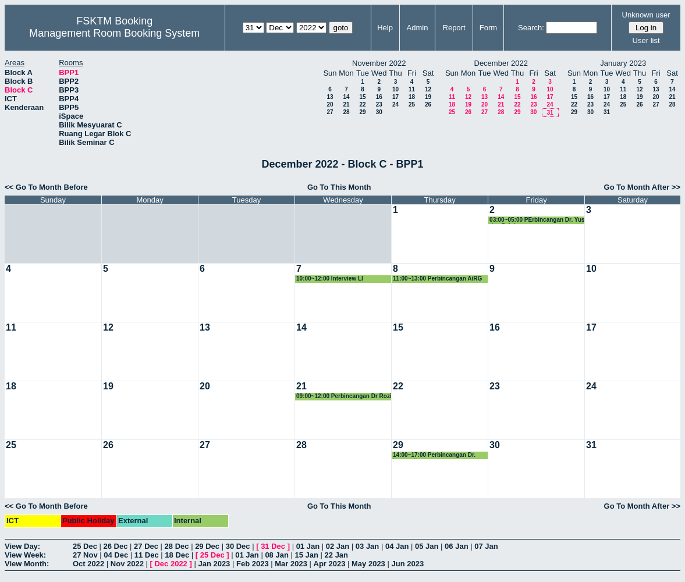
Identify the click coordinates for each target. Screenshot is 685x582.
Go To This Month (339, 187)
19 (428, 97)
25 (412, 104)
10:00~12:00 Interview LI (329, 278)
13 (329, 97)
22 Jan (336, 555)
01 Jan (308, 546)
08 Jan (276, 555)
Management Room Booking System (114, 33)
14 (346, 97)
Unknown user (646, 14)
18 (412, 97)
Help (385, 27)
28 (346, 112)
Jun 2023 (407, 563)
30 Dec (238, 546)
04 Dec (116, 555)
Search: (531, 27)
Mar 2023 (291, 563)
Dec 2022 (170, 563)
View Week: (25, 555)
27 (329, 112)
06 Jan (456, 546)
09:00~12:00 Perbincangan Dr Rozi (344, 396)
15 (362, 97)
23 (379, 104)
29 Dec (207, 546)
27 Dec (146, 546)
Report (454, 27)
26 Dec (116, 546)
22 (362, 104)
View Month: (27, 563)
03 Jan (367, 546)
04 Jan (397, 546)
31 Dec (273, 546)
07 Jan (486, 546)
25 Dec (85, 546)
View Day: (22, 546)
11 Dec (146, 555)
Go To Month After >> (642, 187)
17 (395, 97)
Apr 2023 (330, 563)
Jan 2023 (214, 563)
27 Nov (85, 555)
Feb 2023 (252, 563)
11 (412, 89)
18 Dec (177, 555)
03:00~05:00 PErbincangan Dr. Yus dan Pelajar (537, 220)
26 (428, 104)
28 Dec (177, 546)
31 (549, 112)
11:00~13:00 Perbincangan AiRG (437, 278)
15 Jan (306, 555)
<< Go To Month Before (46, 187)
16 (379, 97)
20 (329, 104)
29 (362, 112)
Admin (417, 27)
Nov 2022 (127, 563)
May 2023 (368, 563)
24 (395, 104)
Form (488, 27)
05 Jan (426, 546)
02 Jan (337, 546)
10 (395, 89)
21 (346, 104)
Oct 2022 (88, 563)
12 (428, 89)
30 (379, 112)
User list (646, 40)
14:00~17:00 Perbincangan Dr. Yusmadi (434, 455)
